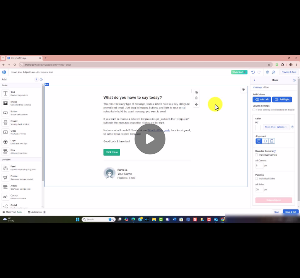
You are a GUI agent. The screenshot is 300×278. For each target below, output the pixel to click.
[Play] (150, 139)
